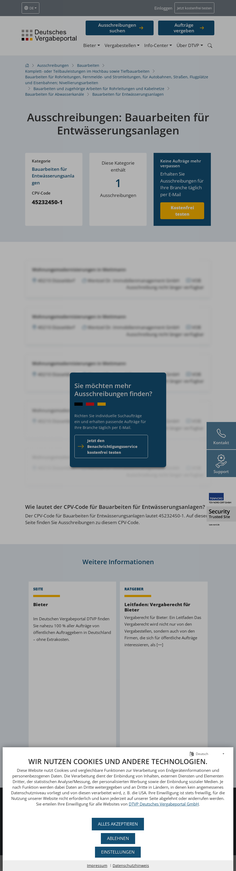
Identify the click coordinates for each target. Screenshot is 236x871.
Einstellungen (118, 852)
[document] (118, 786)
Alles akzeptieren (118, 824)
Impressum (97, 865)
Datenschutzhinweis (131, 865)
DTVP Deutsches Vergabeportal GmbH (160, 804)
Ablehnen (118, 838)
